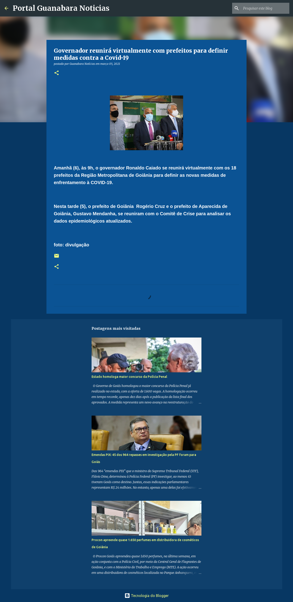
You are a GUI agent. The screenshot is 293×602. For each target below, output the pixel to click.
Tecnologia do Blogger (147, 596)
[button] (56, 73)
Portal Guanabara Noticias (61, 8)
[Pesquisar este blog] (265, 8)
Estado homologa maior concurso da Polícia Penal (129, 377)
